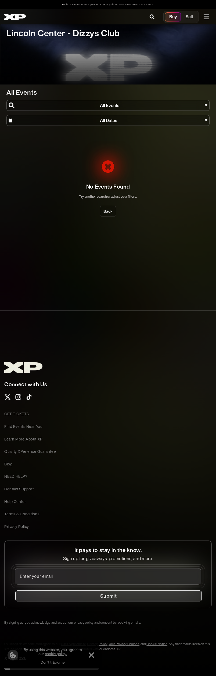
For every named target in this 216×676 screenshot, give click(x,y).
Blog (8, 464)
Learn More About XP (23, 439)
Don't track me (53, 662)
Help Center (15, 501)
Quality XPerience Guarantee (30, 451)
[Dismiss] (91, 655)
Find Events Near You (23, 426)
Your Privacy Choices (124, 644)
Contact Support (19, 489)
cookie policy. (56, 653)
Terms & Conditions (21, 514)
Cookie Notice (156, 644)
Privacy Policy (16, 526)
